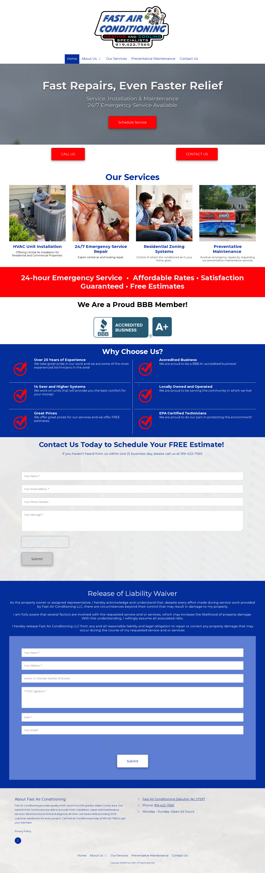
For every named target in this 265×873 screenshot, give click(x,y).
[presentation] (45, 541)
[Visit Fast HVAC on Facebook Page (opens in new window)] (18, 840)
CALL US (68, 154)
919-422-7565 (164, 805)
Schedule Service (132, 122)
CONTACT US (197, 154)
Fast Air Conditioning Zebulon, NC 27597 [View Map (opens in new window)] (173, 799)
